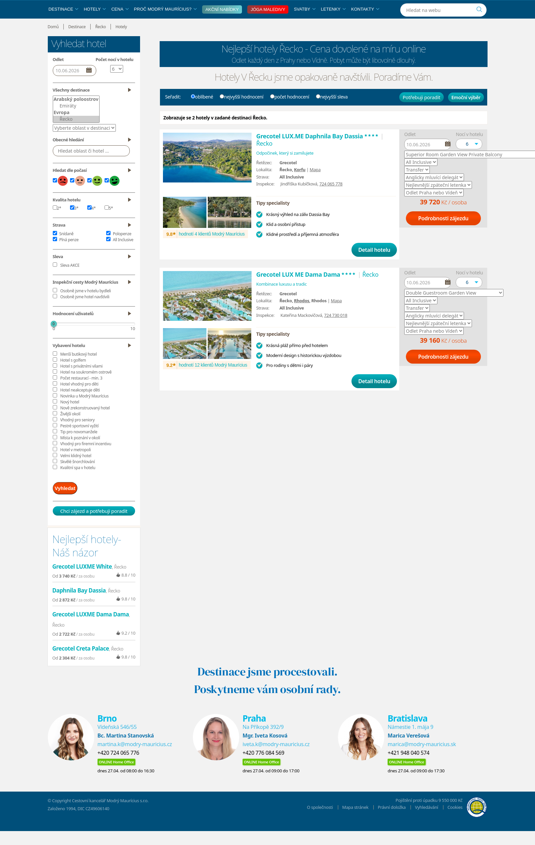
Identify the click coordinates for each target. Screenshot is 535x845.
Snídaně (66, 249)
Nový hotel (69, 417)
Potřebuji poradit (421, 112)
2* (57, 223)
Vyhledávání (426, 820)
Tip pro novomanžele (79, 447)
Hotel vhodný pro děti (79, 399)
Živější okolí (70, 429)
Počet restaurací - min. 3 (81, 393)
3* (74, 223)
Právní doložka (392, 820)
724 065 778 (331, 199)
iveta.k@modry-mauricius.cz (276, 757)
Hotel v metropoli (75, 465)
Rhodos (301, 316)
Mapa (315, 185)
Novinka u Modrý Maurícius (84, 411)
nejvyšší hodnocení (242, 112)
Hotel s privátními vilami (81, 381)
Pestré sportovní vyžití (79, 441)
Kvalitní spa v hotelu (78, 483)
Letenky (333, 24)
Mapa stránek (355, 820)
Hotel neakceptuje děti (80, 405)
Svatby (304, 24)
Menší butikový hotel (78, 369)
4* (91, 223)
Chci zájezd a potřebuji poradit (93, 524)
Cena (119, 24)
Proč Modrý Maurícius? (165, 24)
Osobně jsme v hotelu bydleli (85, 306)
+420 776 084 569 (263, 766)
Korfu (299, 185)
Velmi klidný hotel (75, 471)
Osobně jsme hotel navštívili (85, 312)
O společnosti (320, 820)
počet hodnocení (289, 112)
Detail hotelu (374, 265)
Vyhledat (70, 502)
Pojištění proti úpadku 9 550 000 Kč (429, 813)
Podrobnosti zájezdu (443, 233)
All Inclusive (123, 255)
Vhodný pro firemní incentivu (86, 459)
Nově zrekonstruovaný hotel (85, 423)
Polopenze (122, 249)
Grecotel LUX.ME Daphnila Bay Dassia (317, 151)
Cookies (454, 820)
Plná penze (69, 255)
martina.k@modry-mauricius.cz (135, 757)
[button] (469, 159)
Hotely (95, 24)
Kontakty (365, 24)
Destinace (63, 24)
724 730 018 (335, 330)
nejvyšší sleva (332, 112)
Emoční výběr (466, 112)
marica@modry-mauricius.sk (422, 757)
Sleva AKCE (70, 280)
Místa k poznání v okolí (80, 453)
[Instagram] (447, 8)
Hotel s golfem (73, 375)
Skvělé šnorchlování (77, 477)
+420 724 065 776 (118, 766)
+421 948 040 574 (408, 766)
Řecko (76, 134)
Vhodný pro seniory (77, 435)
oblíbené (202, 112)
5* (109, 223)
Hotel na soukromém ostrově (86, 387)
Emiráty (76, 121)
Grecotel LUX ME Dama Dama (306, 290)
